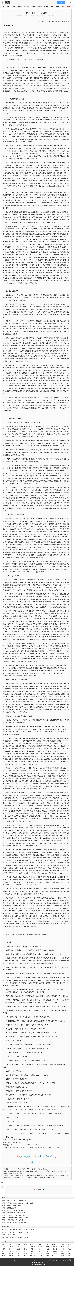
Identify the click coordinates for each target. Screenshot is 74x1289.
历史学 (57, 6)
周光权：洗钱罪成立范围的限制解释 (11, 1205)
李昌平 (3, 1249)
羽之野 (47, 1256)
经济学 (13, 6)
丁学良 (33, 1244)
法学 (7, 6)
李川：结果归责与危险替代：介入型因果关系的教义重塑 (17, 1232)
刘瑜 (32, 1253)
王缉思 (55, 1249)
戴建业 (69, 1247)
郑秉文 (33, 1256)
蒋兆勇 (11, 1253)
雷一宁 (69, 1251)
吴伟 (17, 1253)
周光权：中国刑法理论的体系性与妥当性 (13, 1220)
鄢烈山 (47, 1244)
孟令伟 (62, 1251)
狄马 (17, 1251)
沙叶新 (25, 1253)
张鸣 (10, 1249)
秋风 (47, 1251)
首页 (2, 6)
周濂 (32, 1249)
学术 (9, 1142)
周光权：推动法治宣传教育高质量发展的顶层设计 (15, 1222)
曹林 (39, 1244)
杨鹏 (39, 1249)
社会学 (33, 6)
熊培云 (40, 1251)
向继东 (55, 1247)
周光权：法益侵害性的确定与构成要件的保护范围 (15, 1213)
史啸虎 (33, 1251)
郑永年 (18, 1244)
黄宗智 (69, 1244)
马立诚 (33, 1247)
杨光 (69, 1256)
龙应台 (25, 1244)
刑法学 (18, 1142)
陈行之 (11, 1244)
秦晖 (3, 1244)
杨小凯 (3, 1256)
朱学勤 (18, 1256)
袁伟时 (25, 1251)
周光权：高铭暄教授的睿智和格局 (11, 1208)
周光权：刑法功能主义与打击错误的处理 (13, 1210)
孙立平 (62, 1256)
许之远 (62, 1253)
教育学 (46, 6)
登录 (35, 1190)
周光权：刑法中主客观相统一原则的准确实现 (14, 1200)
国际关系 (26, 6)
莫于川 (40, 1256)
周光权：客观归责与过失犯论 (9, 1234)
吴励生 (11, 1256)
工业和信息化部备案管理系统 (37, 1264)
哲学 (63, 6)
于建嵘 (3, 1247)
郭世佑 (69, 1249)
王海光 (25, 1249)
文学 (52, 6)
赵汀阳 (62, 1247)
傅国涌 (55, 1244)
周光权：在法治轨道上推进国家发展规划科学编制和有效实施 (18, 1203)
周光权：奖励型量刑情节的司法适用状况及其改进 (15, 1217)
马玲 (3, 1251)
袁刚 (69, 1253)
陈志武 (11, 1247)
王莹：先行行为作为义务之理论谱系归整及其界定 (15, 1237)
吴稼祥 (55, 1253)
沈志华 (47, 1247)
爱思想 (6, 2)
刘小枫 (55, 1251)
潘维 (25, 1256)
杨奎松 (18, 1249)
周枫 (3, 1253)
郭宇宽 (25, 1247)
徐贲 (17, 1247)
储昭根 (47, 1253)
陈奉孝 (62, 1249)
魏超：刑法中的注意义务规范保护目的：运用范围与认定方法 (18, 1230)
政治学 (20, 6)
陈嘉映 (62, 1244)
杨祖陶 (40, 1247)
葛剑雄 (40, 1253)
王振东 (11, 1251)
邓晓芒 (47, 1249)
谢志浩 (55, 1256)
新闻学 (40, 6)
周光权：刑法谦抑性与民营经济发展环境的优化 (14, 1215)
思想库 (69, 6)
